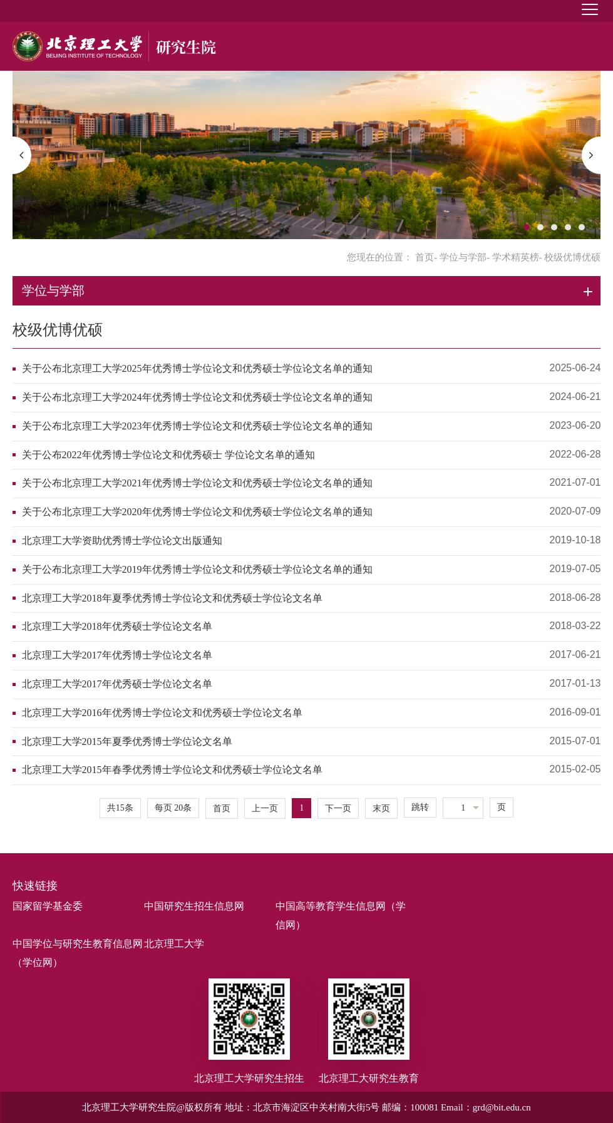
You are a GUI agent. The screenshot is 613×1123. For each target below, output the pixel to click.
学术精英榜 (515, 257)
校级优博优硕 (58, 330)
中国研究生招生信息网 (194, 906)
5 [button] (582, 227)
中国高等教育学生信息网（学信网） (341, 915)
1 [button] (526, 227)
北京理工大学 (174, 943)
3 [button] (554, 227)
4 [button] (568, 227)
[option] (307, 155)
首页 (424, 257)
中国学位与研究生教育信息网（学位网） (78, 953)
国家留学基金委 (48, 906)
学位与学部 (463, 257)
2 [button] (540, 227)
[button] (22, 155)
